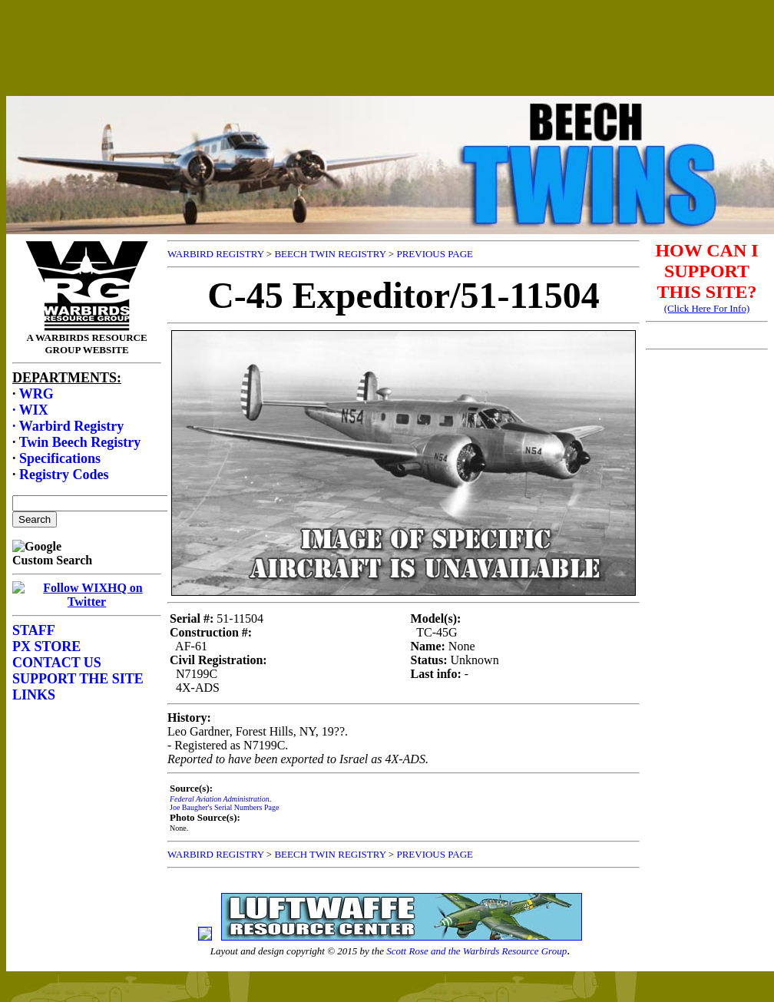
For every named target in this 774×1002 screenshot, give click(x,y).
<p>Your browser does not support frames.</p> (390, 63)
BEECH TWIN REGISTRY (329, 254)
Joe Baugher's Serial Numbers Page (224, 807)
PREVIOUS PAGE (434, 254)
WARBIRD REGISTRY (215, 254)
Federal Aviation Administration (220, 799)
